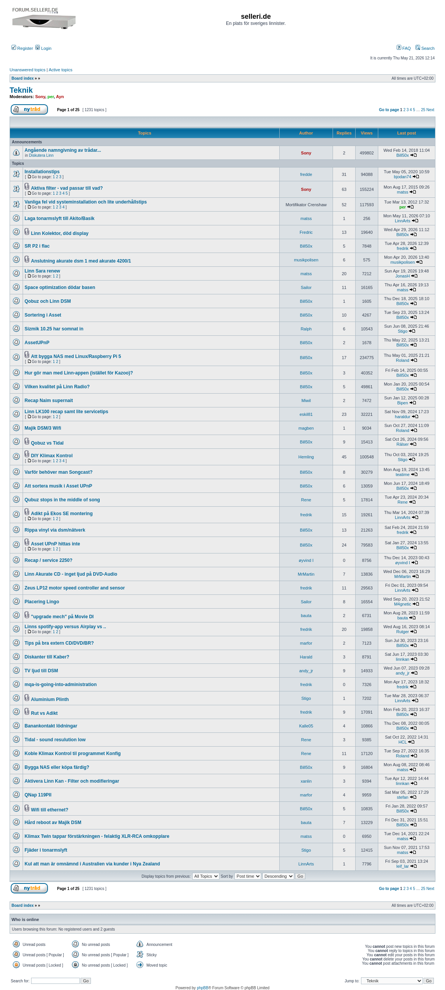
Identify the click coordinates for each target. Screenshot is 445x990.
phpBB (202, 988)
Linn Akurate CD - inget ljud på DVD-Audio (71, 574)
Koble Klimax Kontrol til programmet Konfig (73, 753)
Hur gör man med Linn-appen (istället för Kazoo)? (79, 373)
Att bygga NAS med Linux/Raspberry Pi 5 (76, 356)
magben (306, 428)
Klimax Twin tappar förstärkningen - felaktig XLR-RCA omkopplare (97, 836)
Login (43, 48)
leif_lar (402, 866)
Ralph (306, 329)
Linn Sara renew (42, 271)
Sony (40, 96)
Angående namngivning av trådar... (63, 150)
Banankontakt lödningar (51, 726)
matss (402, 192)
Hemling (306, 457)
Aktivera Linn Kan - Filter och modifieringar (72, 781)
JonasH (403, 276)
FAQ (404, 48)
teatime (402, 474)
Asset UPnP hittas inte (55, 544)
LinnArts (402, 220)
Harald (306, 657)
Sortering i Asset (43, 315)
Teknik (21, 90)
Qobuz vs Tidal (47, 443)
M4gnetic (402, 604)
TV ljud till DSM (41, 670)
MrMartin (306, 574)
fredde (306, 174)
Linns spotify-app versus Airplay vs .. (65, 626)
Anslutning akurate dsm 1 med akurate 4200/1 (81, 261)
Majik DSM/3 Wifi (43, 428)
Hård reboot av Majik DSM (53, 822)
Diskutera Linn (41, 155)
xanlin (306, 781)
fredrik (403, 248)
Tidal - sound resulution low (55, 739)
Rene (306, 499)
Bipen (402, 403)
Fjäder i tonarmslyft (46, 850)
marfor (306, 643)
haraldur (402, 416)
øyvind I (306, 560)
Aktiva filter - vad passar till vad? (67, 188)
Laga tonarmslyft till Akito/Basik (59, 218)
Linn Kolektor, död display (60, 233)
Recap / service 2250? (49, 560)
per (51, 96)
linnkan (402, 659)
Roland (402, 360)
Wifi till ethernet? (49, 810)
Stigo (402, 331)
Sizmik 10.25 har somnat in (54, 329)
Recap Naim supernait (49, 400)
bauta (306, 615)
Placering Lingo (42, 601)
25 (423, 110)
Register (22, 48)
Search (425, 48)
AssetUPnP (37, 342)
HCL (403, 742)
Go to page (389, 110)
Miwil (306, 400)
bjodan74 (402, 176)
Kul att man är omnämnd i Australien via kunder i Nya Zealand (92, 864)
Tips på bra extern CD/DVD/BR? (59, 643)
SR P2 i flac (37, 246)
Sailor (306, 287)
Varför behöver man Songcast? (58, 472)
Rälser (403, 444)
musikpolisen (306, 260)
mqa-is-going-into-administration (61, 684)
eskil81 (306, 414)
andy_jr (306, 670)
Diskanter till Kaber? (47, 657)
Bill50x (402, 155)
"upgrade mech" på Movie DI (62, 616)
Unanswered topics (28, 69)
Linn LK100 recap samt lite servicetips (66, 411)
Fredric (306, 232)
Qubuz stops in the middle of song (62, 499)
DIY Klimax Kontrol (52, 455)
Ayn (60, 96)
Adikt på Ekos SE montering (62, 513)
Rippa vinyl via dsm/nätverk (55, 530)
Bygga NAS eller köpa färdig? (57, 767)
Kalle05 (306, 726)
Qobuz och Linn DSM (48, 301)
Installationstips (42, 171)
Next (430, 110)
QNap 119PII (38, 795)
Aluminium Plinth (50, 699)
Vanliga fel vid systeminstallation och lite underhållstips (86, 202)
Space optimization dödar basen (60, 287)
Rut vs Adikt (44, 713)
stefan (402, 797)
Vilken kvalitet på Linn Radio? (57, 386)
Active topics (61, 69)
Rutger (402, 631)
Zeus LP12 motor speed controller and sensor (75, 588)
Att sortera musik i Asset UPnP (58, 486)
